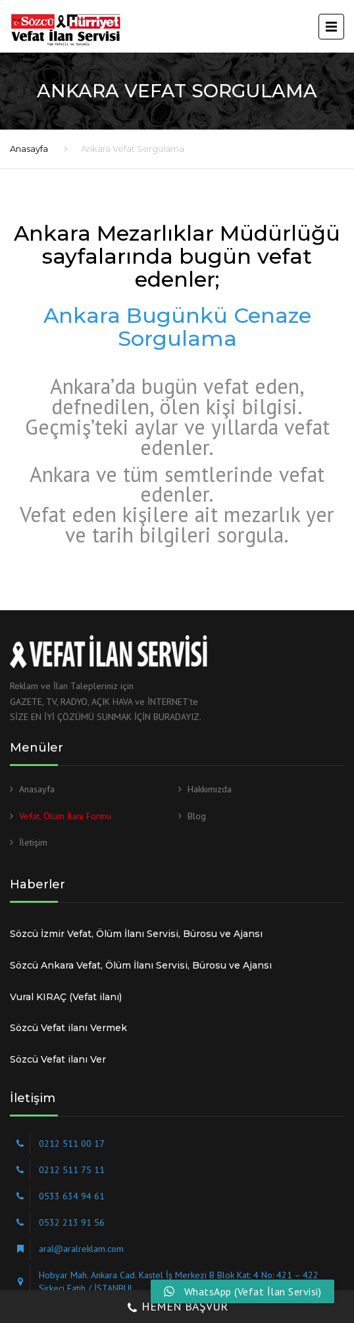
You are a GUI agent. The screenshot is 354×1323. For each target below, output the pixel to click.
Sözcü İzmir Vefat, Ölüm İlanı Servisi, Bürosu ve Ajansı (136, 934)
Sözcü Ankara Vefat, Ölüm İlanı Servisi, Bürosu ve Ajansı (141, 965)
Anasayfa (29, 148)
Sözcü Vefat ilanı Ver (58, 1059)
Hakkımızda (210, 789)
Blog (197, 816)
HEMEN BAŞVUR (177, 1308)
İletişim (33, 842)
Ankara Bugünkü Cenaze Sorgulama (177, 326)
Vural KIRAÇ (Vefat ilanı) (66, 997)
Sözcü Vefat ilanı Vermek (68, 1028)
